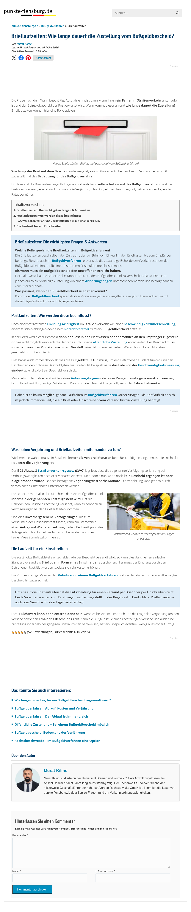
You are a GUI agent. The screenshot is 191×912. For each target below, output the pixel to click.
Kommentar (20, 835)
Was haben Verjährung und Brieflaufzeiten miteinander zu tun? (61, 220)
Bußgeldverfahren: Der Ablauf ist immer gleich (51, 716)
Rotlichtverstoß (76, 329)
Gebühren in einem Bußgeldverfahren (88, 575)
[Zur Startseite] (30, 12)
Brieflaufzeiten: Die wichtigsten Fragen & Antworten (53, 210)
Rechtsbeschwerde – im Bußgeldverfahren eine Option (57, 740)
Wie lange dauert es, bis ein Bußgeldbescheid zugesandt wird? (63, 700)
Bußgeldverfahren (52, 26)
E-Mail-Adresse (105, 871)
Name (16, 871)
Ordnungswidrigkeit (63, 324)
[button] (14, 57)
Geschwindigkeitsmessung (159, 365)
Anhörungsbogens (85, 378)
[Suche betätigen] (177, 13)
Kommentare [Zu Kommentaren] (43, 57)
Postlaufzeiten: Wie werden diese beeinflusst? (48, 215)
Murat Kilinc (55, 770)
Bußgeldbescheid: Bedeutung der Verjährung (50, 732)
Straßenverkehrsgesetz (56, 470)
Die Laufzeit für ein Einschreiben (39, 226)
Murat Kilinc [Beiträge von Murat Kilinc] (24, 43)
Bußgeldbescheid (45, 296)
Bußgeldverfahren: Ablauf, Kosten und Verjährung (54, 708)
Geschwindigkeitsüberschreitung (149, 324)
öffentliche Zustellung (110, 342)
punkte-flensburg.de (25, 26)
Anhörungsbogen (98, 281)
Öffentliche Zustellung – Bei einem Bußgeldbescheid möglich (62, 724)
